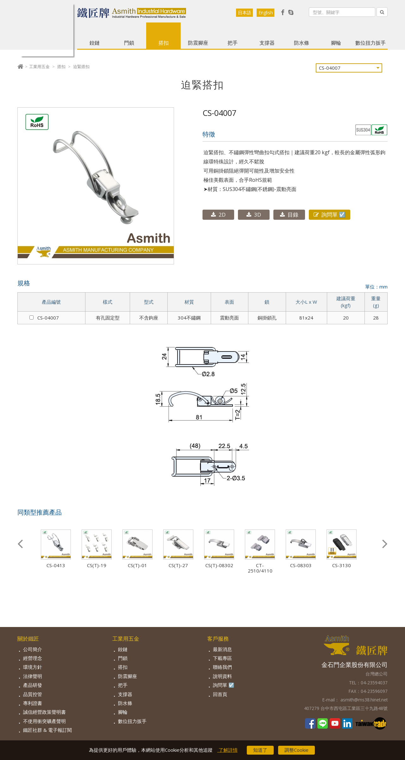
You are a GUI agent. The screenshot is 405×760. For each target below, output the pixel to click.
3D (253, 214)
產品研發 (32, 685)
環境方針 (32, 667)
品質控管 (32, 694)
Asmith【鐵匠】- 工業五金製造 (47, 30)
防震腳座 (198, 42)
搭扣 (164, 42)
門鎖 (129, 42)
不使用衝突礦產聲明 (44, 721)
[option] (60, 548)
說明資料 (222, 676)
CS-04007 (44, 317)
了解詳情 (227, 750)
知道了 (260, 750)
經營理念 (32, 658)
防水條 (301, 42)
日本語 (244, 13)
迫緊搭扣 (81, 66)
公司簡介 (32, 649)
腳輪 (336, 42)
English (266, 13)
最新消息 (222, 649)
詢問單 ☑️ (330, 214)
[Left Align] (382, 12)
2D (218, 214)
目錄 (289, 214)
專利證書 (32, 703)
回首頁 (220, 694)
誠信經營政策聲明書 (44, 712)
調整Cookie (296, 750)
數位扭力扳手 (370, 42)
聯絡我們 (222, 667)
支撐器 (267, 42)
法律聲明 (32, 676)
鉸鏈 (95, 42)
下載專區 (222, 658)
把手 (232, 42)
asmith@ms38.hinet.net (363, 700)
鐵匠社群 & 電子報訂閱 (47, 730)
